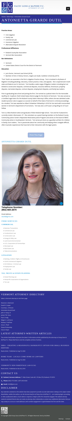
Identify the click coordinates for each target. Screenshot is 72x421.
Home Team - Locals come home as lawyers (22, 356)
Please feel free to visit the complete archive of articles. (25, 340)
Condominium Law (10, 233)
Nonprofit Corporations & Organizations (16, 279)
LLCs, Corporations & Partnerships (14, 243)
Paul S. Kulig (4, 317)
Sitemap (61, 419)
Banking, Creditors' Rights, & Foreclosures (16, 259)
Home (4, 17)
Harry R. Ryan (5, 330)
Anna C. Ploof (5, 325)
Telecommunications (10, 251)
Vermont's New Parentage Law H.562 (18, 365)
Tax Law (6, 282)
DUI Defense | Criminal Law (12, 264)
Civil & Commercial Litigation (13, 261)
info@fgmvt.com (13, 384)
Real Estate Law (9, 248)
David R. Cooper (6, 305)
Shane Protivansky (6, 327)
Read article (4, 351)
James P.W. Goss (6, 315)
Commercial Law (9, 231)
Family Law (7, 269)
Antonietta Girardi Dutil (22, 17)
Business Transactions (11, 228)
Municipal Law (8, 246)
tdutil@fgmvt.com (7, 217)
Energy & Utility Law (10, 238)
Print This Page (36, 135)
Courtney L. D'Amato (7, 308)
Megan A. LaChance (7, 320)
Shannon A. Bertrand (7, 303)
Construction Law (9, 236)
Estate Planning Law (10, 277)
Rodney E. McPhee (6, 322)
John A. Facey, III (6, 313)
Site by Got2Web (45, 416)
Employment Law (9, 266)
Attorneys (10, 17)
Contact (68, 419)
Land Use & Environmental (12, 241)
